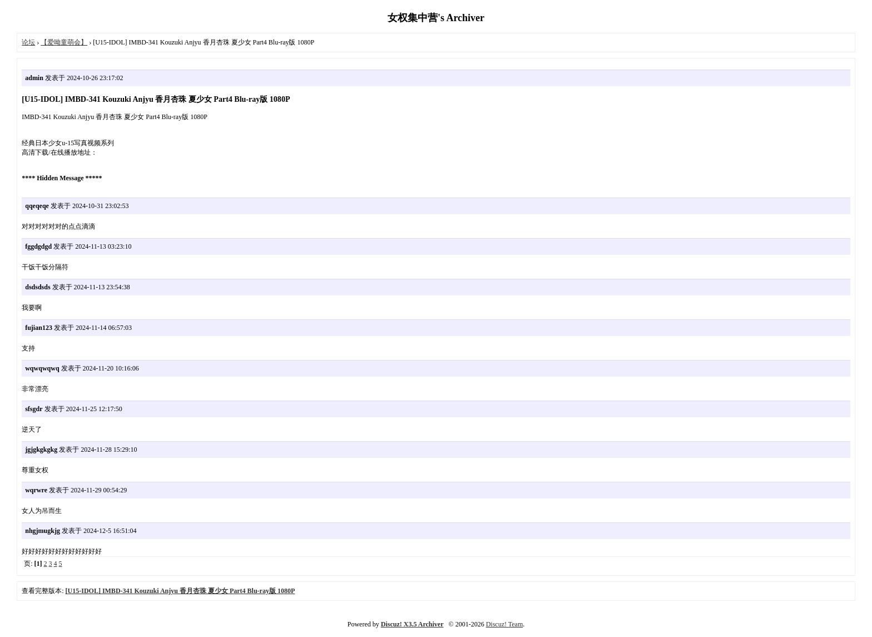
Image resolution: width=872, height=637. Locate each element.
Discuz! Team (504, 624)
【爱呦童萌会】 (64, 42)
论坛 (28, 42)
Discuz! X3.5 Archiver (412, 624)
